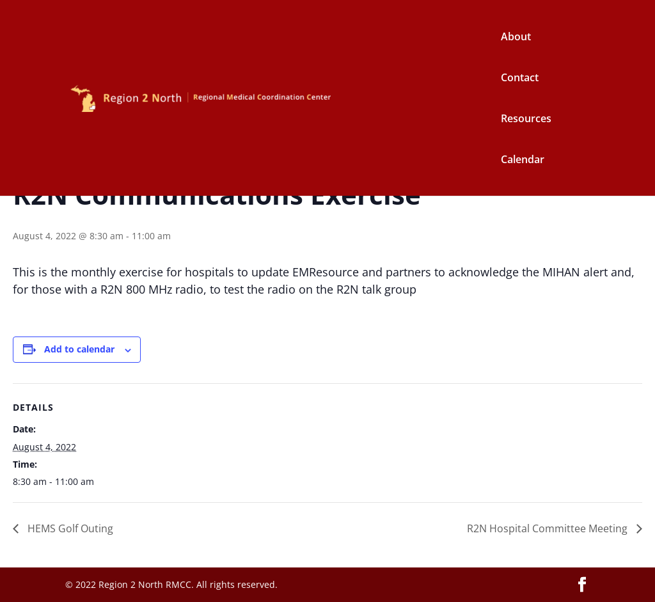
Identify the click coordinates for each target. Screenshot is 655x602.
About (516, 38)
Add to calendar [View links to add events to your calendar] (79, 349)
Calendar (522, 160)
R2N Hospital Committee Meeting (548, 528)
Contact (520, 78)
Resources (526, 119)
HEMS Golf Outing (69, 528)
